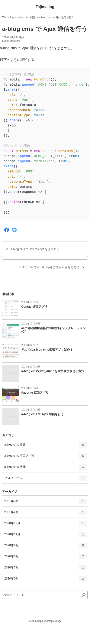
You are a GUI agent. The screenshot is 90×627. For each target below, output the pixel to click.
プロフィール (45, 479)
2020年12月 (45, 525)
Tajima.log (45, 7)
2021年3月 (45, 503)
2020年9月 (45, 547)
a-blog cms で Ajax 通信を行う (56, 17)
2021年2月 (45, 514)
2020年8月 (45, 558)
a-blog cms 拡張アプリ (45, 457)
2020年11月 (45, 536)
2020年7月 (45, 569)
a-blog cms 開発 (26, 17)
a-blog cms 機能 (45, 468)
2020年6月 (45, 580)
